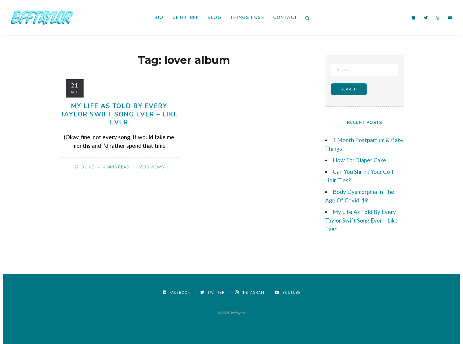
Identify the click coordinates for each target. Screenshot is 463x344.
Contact (285, 17)
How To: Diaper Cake (359, 160)
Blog (214, 17)
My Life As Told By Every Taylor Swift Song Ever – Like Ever (119, 114)
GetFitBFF (185, 17)
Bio (159, 17)
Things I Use (247, 17)
